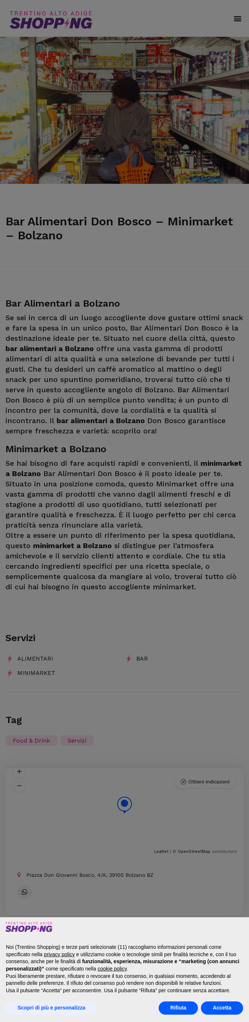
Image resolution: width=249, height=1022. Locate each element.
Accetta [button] (222, 1008)
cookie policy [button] (112, 969)
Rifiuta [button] (178, 1008)
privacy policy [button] (59, 954)
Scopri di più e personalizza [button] (51, 1008)
